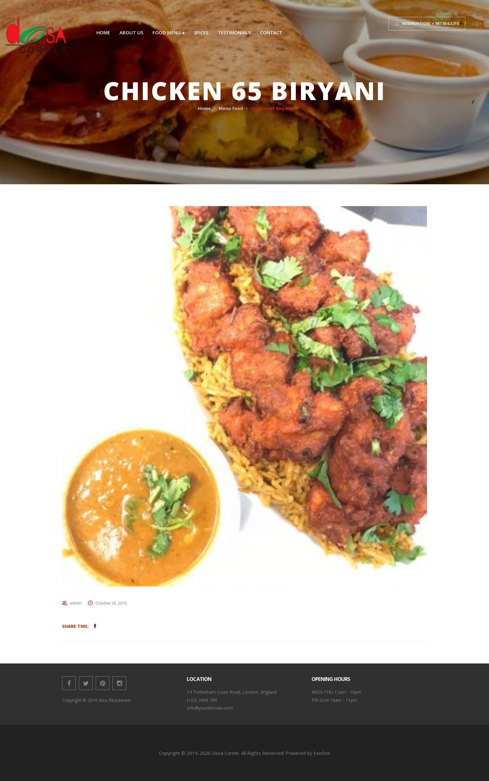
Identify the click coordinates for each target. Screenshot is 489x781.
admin (75, 603)
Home (204, 108)
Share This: (75, 626)
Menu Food (231, 108)
